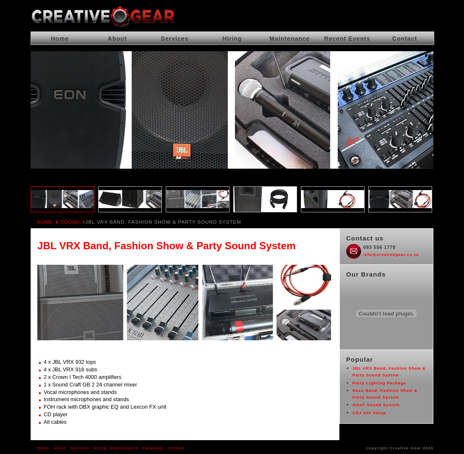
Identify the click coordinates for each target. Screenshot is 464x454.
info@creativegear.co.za (391, 254)
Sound (70, 221)
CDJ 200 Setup (369, 412)
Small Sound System (376, 404)
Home (45, 221)
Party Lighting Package (379, 383)
